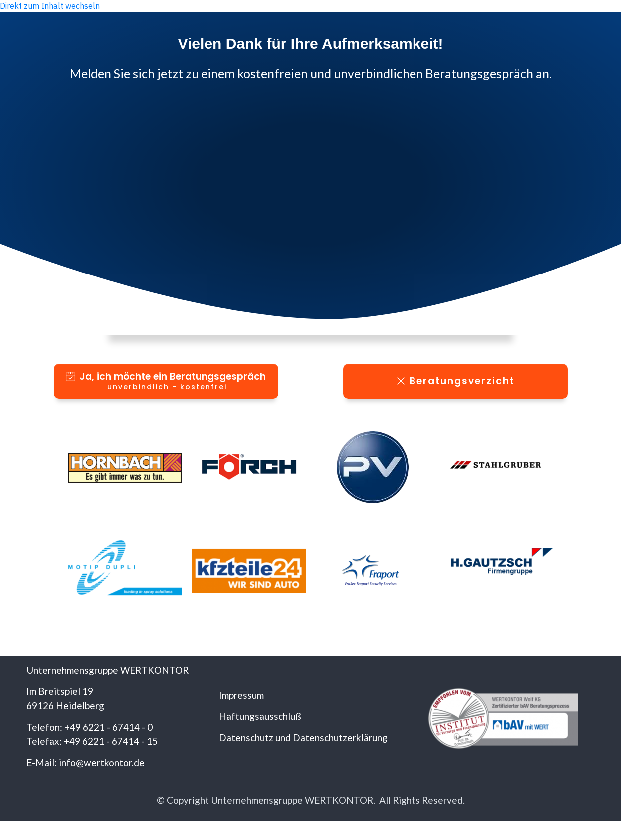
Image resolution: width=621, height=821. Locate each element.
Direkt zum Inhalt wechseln (50, 6)
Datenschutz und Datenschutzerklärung (303, 737)
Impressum (241, 695)
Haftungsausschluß (260, 716)
